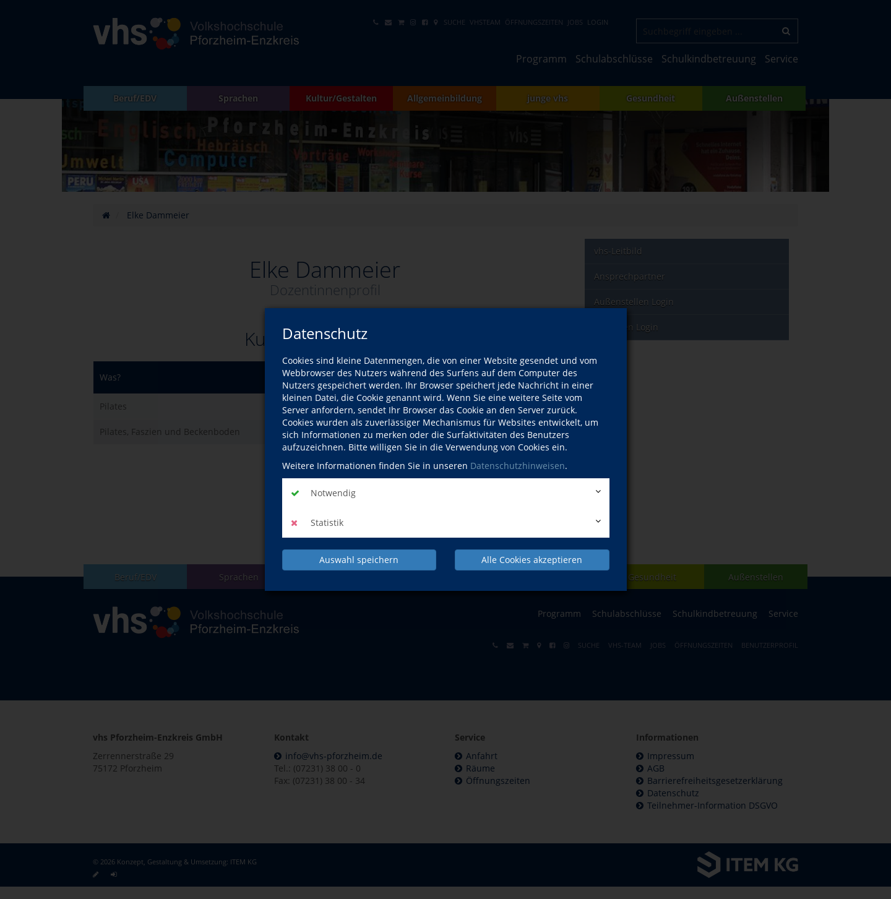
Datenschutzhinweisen (517, 465)
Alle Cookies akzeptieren (531, 560)
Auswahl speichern (358, 560)
